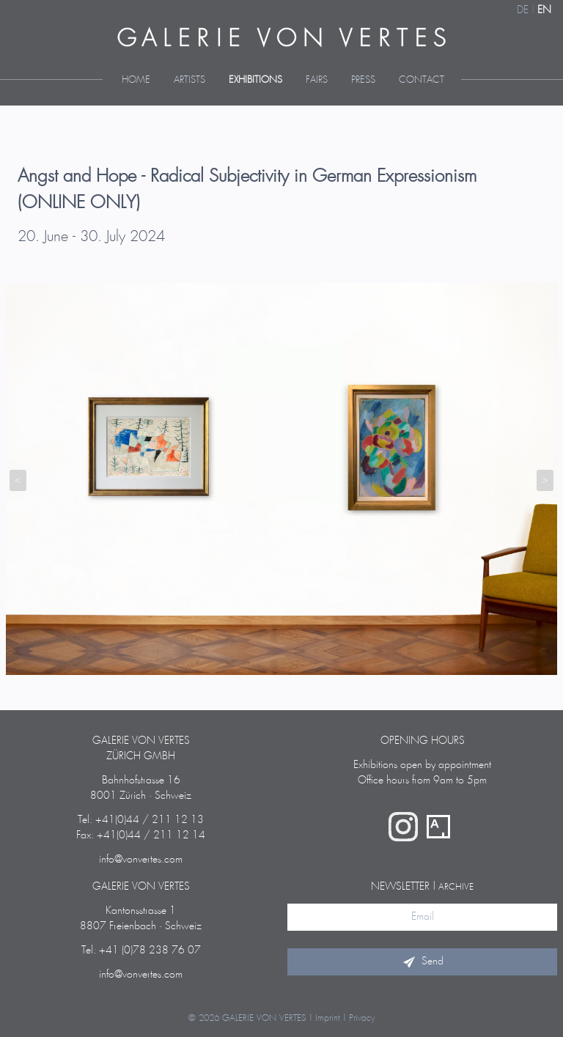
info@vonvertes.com (141, 860)
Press (363, 80)
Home (136, 80)
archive (456, 887)
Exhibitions (255, 80)
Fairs (317, 80)
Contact (421, 80)
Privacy (362, 1018)
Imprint (327, 1018)
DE (523, 10)
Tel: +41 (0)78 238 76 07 (141, 950)
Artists (189, 80)
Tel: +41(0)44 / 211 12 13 (141, 820)
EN (544, 10)
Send (422, 961)
